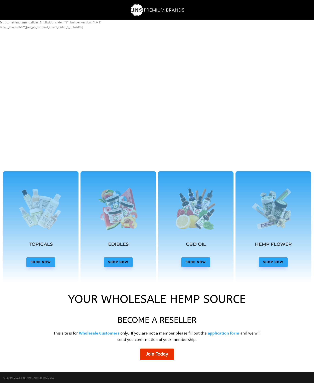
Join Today (157, 354)
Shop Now (41, 262)
